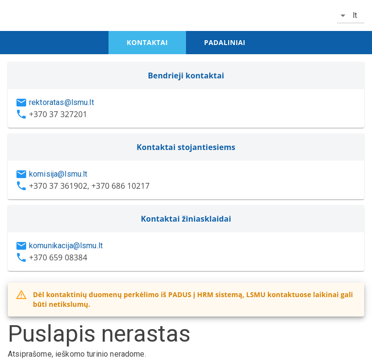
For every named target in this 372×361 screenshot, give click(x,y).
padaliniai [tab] (224, 42)
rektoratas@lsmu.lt (61, 102)
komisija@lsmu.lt (58, 174)
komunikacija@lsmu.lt (66, 245)
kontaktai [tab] (147, 42)
